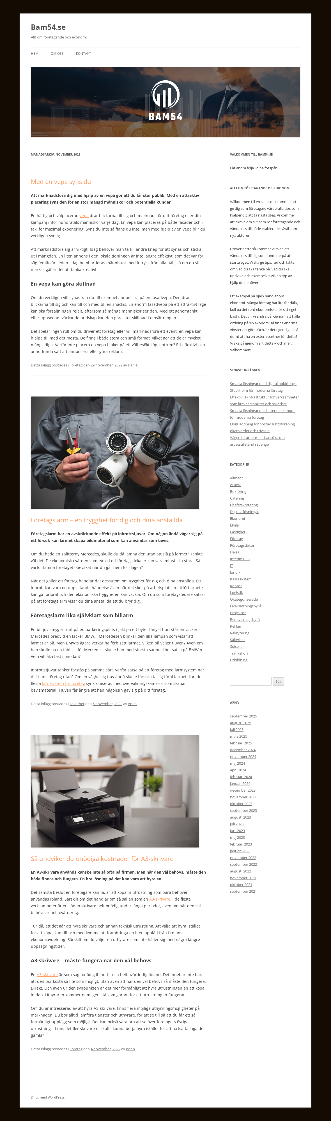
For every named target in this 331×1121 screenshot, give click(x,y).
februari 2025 (241, 743)
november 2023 (243, 796)
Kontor (236, 585)
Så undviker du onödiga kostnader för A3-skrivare (102, 858)
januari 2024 (240, 783)
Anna (132, 703)
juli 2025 (236, 729)
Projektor (238, 612)
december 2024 (243, 749)
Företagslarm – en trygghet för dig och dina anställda (107, 520)
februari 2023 (241, 844)
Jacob (130, 1048)
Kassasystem (241, 579)
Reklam (236, 626)
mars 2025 (238, 736)
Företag (76, 365)
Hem (34, 53)
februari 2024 (241, 776)
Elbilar (235, 525)
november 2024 (243, 756)
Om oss (57, 53)
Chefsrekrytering (244, 504)
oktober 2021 (241, 884)
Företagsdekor (242, 545)
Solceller (237, 646)
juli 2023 (236, 823)
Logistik (236, 592)
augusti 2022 (240, 871)
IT (231, 565)
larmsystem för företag (63, 683)
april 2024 (238, 770)
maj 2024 (237, 763)
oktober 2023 (241, 803)
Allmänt (236, 477)
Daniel (133, 365)
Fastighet (237, 531)
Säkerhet (77, 703)
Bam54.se (48, 27)
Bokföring (238, 491)
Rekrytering (239, 632)
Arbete (235, 484)
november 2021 (243, 877)
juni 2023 (237, 830)
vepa (84, 215)
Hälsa (234, 552)
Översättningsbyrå (245, 606)
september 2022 (243, 864)
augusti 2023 (240, 817)
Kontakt (83, 53)
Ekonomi (237, 518)
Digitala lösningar (244, 511)
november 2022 (243, 857)
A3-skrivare (159, 899)
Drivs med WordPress (48, 1097)
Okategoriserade (244, 599)
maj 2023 (237, 837)
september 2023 (243, 810)
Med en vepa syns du (61, 181)
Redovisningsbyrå (245, 619)
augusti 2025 (240, 722)
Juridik (235, 572)
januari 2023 (240, 850)
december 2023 (243, 790)
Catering (237, 498)
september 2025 (243, 716)
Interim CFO (240, 558)
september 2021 (243, 891)
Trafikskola (239, 653)
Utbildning (238, 659)
